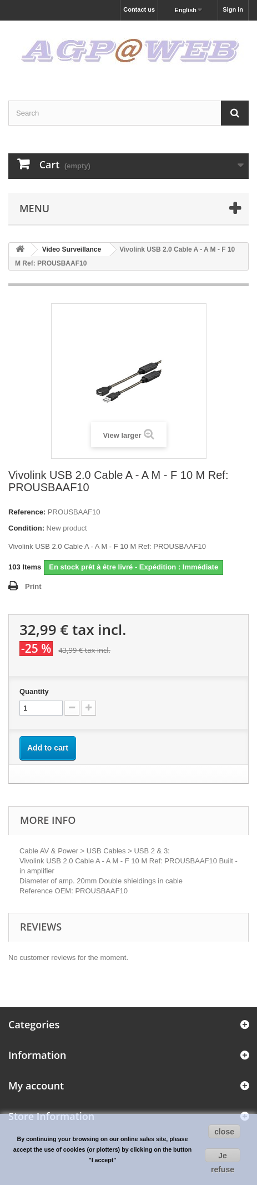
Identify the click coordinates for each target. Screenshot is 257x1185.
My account (36, 1085)
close (224, 1131)
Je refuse (222, 1156)
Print (33, 586)
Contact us (139, 9)
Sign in (233, 9)
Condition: (26, 528)
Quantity (34, 691)
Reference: (27, 512)
